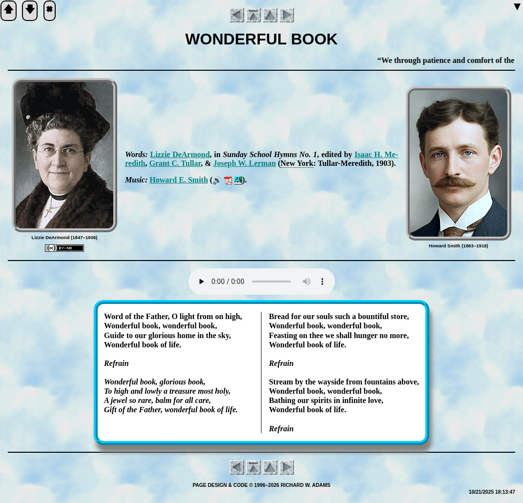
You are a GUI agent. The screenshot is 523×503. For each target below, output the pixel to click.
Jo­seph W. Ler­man (244, 163)
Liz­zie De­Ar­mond (180, 154)
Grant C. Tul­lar (175, 163)
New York (296, 163)
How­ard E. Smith (178, 180)
